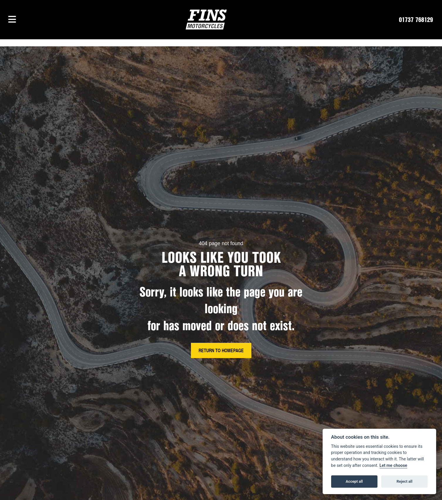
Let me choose (393, 465)
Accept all (354, 481)
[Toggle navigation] (12, 19)
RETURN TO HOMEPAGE (221, 350)
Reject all (404, 481)
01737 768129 (416, 19)
